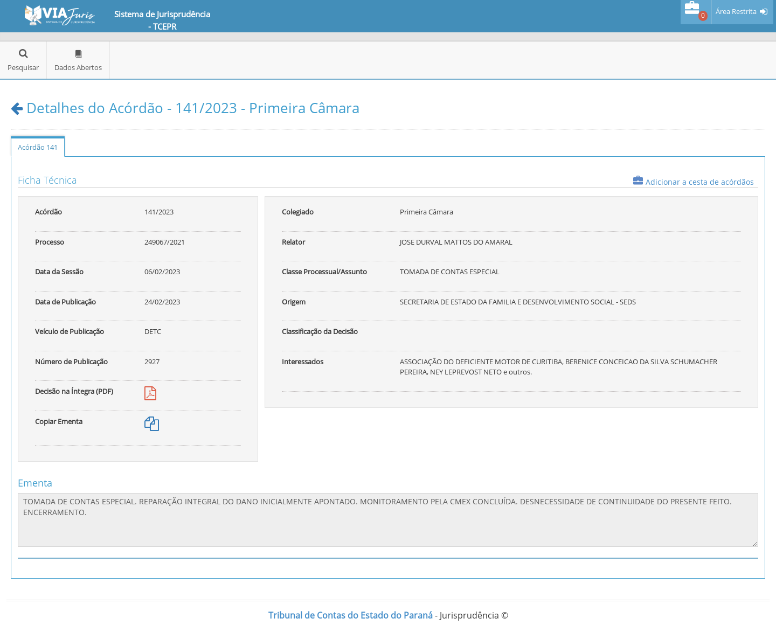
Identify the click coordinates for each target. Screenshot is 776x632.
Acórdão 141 (38, 147)
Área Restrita (736, 12)
